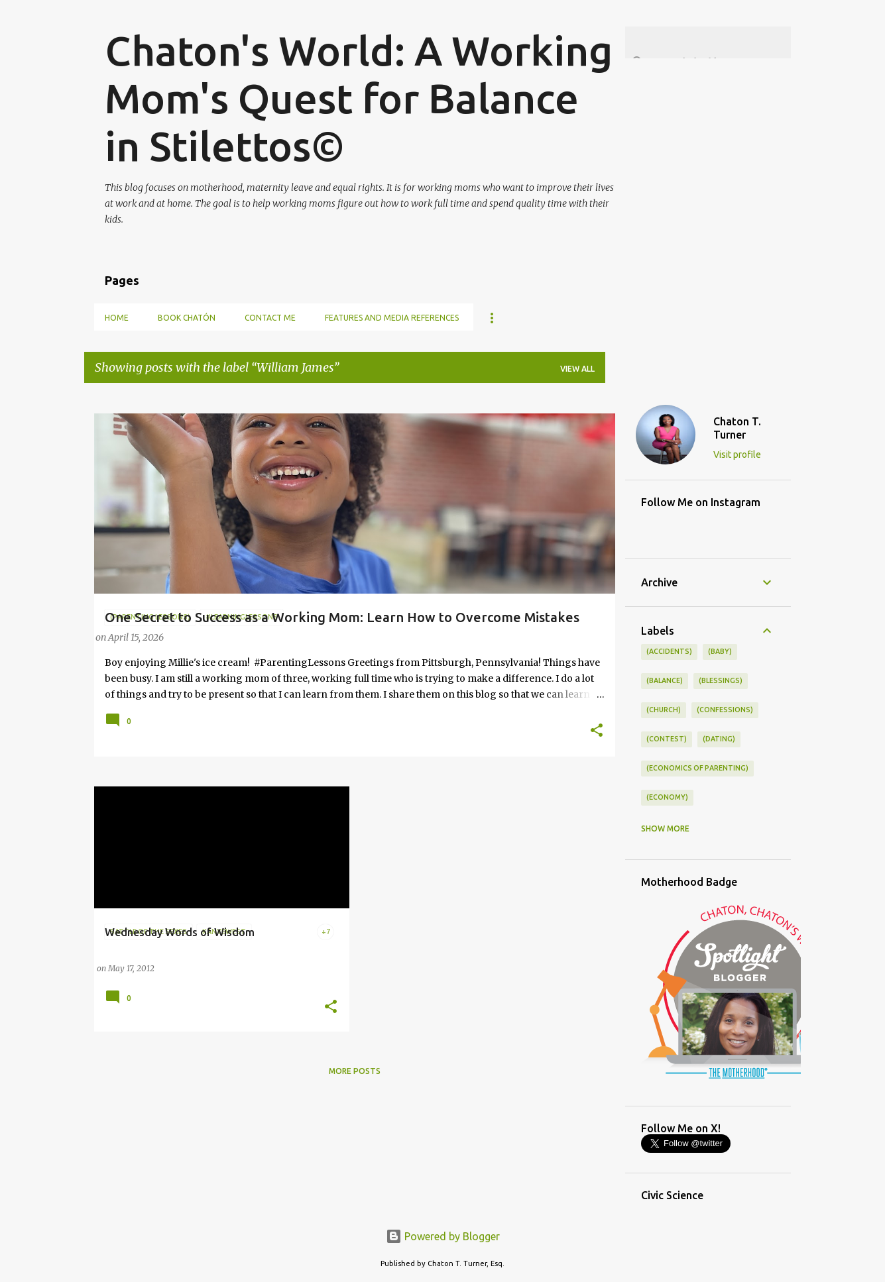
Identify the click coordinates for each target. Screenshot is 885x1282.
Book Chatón (186, 317)
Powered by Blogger (443, 1236)
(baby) (720, 651)
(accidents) (669, 651)
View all (577, 368)
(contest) (666, 739)
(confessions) (725, 710)
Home (117, 317)
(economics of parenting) (697, 768)
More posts (355, 1071)
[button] (597, 731)
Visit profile (737, 454)
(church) (663, 710)
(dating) (719, 739)
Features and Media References (392, 317)
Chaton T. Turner (737, 428)
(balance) (664, 680)
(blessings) (720, 680)
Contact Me (270, 317)
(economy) (667, 797)
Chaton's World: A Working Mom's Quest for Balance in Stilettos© (359, 98)
